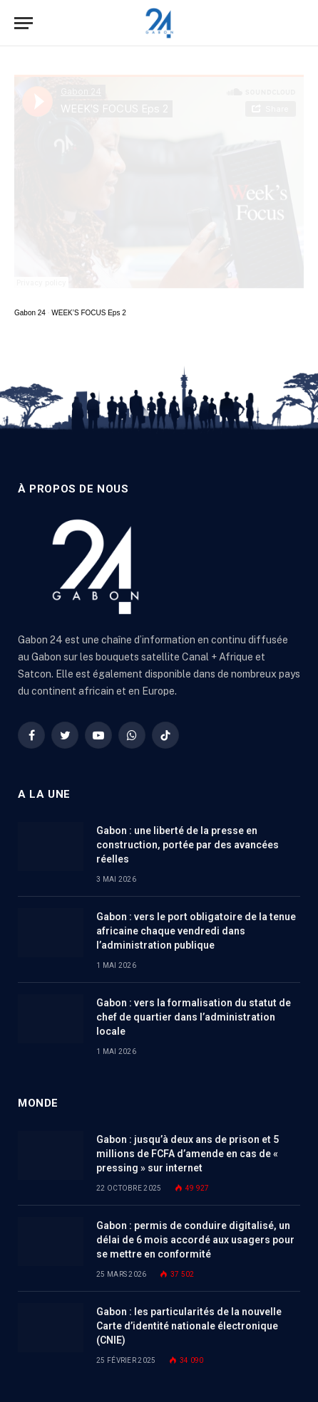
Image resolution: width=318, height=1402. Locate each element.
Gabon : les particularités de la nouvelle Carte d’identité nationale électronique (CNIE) (189, 1326)
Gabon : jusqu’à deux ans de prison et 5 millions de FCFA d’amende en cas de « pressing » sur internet (187, 1154)
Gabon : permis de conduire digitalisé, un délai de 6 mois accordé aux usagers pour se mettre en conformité (195, 1240)
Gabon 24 (30, 313)
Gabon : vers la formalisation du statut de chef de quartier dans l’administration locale (193, 1017)
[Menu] (23, 23)
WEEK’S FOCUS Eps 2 (88, 313)
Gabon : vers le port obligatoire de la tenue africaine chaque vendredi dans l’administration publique (196, 931)
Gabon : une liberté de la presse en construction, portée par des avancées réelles (187, 845)
